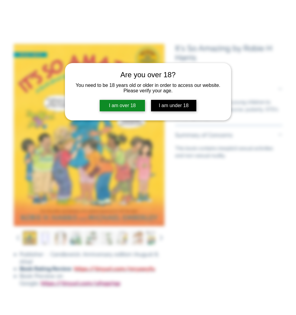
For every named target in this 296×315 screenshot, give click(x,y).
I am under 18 (174, 105)
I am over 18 (122, 105)
